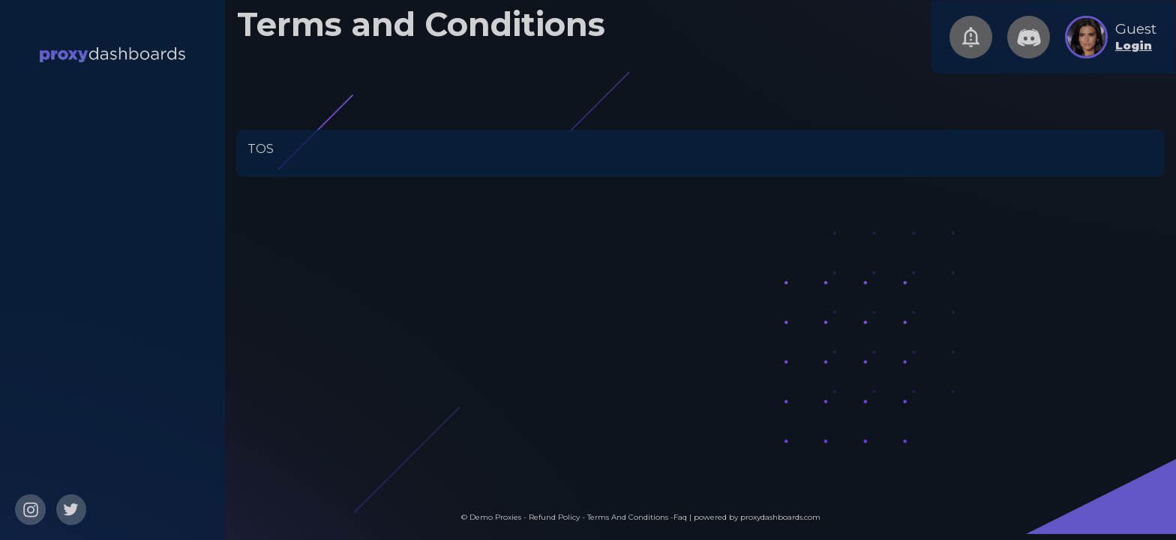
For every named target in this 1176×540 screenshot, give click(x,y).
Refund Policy (555, 517)
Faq (680, 517)
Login (1133, 45)
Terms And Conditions (628, 517)
